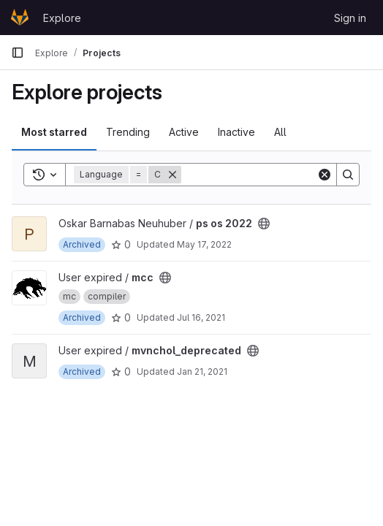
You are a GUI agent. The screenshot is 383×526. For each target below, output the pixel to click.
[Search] (272, 174)
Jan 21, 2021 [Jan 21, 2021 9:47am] (202, 371)
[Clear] (324, 174)
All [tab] (280, 132)
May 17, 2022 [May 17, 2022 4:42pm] (204, 244)
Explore (62, 18)
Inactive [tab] (236, 132)
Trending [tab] (128, 132)
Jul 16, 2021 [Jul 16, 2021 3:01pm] (201, 317)
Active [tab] (184, 132)
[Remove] (172, 174)
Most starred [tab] (54, 132)
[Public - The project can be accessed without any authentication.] (264, 223)
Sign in (350, 18)
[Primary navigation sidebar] (17, 52)
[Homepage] (19, 17)
